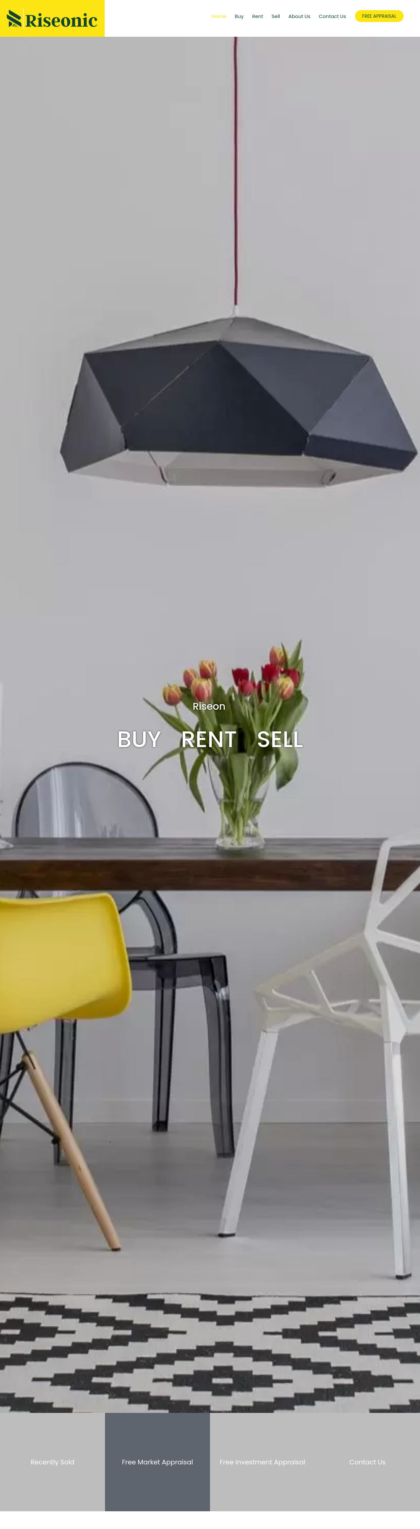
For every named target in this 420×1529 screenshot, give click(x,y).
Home (219, 16)
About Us (299, 16)
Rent (257, 16)
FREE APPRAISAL (379, 16)
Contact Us (332, 16)
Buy (239, 16)
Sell (276, 16)
